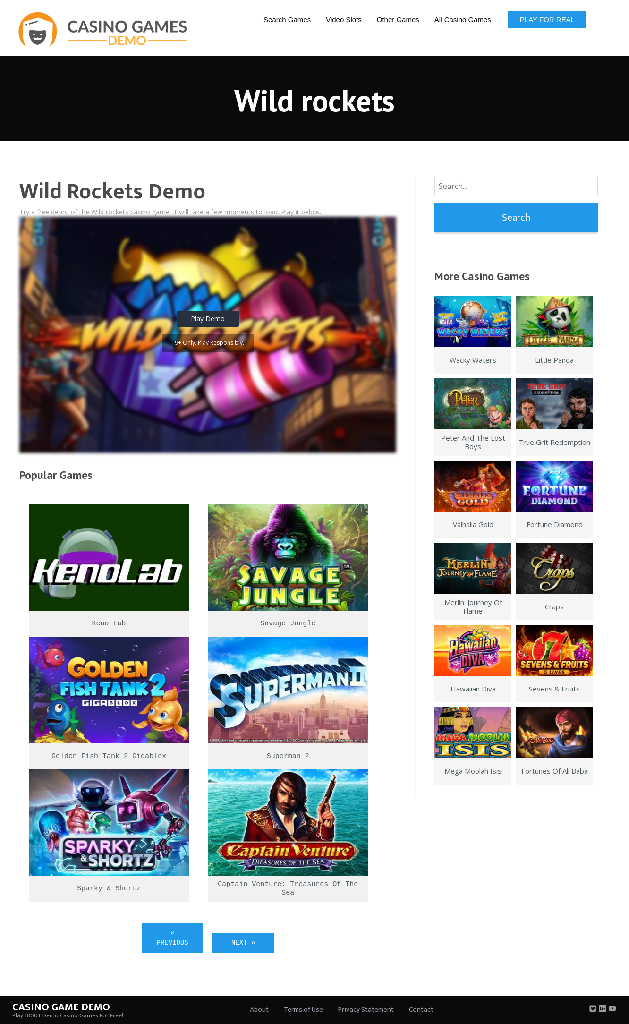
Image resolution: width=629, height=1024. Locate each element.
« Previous (172, 938)
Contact (421, 1009)
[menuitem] (287, 19)
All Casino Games (462, 20)
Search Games (287, 20)
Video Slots (344, 20)
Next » (243, 943)
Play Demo (208, 318)
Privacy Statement (366, 1009)
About (259, 1009)
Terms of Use (303, 1009)
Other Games (398, 20)
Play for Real (547, 20)
